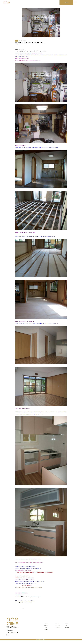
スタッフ (45, 627)
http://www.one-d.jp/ (28, 602)
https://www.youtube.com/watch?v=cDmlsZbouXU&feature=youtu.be (28, 587)
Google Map (9, 630)
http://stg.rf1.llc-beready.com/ (35, 596)
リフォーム (57, 623)
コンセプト (46, 623)
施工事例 (45, 625)
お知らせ (66, 623)
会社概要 (45, 629)
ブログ (66, 625)
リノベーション (57, 625)
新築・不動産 (57, 627)
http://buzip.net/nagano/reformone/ (22, 576)
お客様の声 (67, 627)
